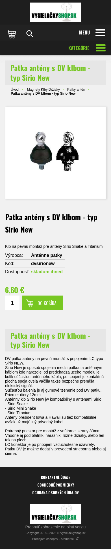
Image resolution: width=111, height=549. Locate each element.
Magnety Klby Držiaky (43, 90)
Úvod (15, 90)
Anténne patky (46, 255)
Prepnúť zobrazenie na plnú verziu (55, 527)
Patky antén (76, 90)
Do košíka (47, 303)
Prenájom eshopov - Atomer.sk (55, 539)
